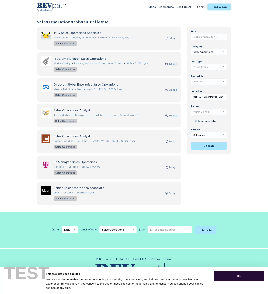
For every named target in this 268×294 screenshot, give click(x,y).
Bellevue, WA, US (123, 37)
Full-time (105, 37)
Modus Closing (62, 63)
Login (201, 7)
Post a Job (219, 7)
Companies (166, 7)
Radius (195, 106)
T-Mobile (59, 167)
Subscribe (206, 231)
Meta (57, 89)
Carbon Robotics (63, 141)
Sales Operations (65, 43)
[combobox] (209, 52)
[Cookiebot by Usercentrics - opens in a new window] (22, 287)
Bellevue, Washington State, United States (98, 63)
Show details (184, 287)
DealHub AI (183, 7)
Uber (56, 193)
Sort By (195, 129)
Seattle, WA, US (86, 89)
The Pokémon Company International (75, 37)
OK (239, 263)
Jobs (152, 7)
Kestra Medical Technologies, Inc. (73, 115)
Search (209, 146)
